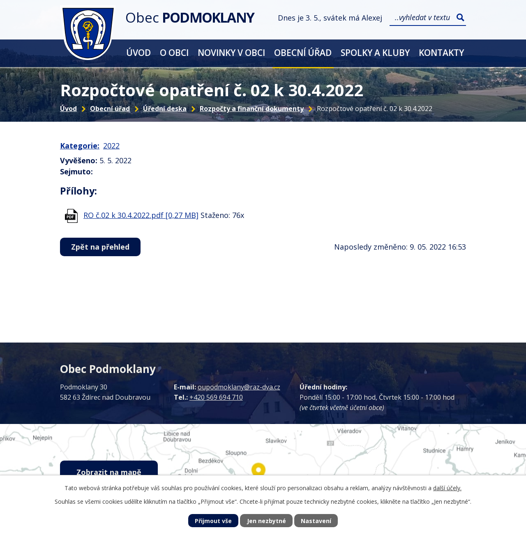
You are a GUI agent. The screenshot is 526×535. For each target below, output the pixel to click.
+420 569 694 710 (216, 397)
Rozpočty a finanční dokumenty (252, 108)
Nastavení (316, 521)
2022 (111, 146)
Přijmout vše (213, 521)
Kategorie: (79, 146)
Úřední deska (165, 108)
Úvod (138, 52)
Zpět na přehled (100, 247)
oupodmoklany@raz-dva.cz (239, 386)
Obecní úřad (303, 52)
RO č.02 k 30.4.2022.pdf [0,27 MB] (140, 215)
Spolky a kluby (375, 52)
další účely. (447, 488)
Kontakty (441, 52)
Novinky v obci (231, 52)
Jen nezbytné (266, 521)
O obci (174, 52)
